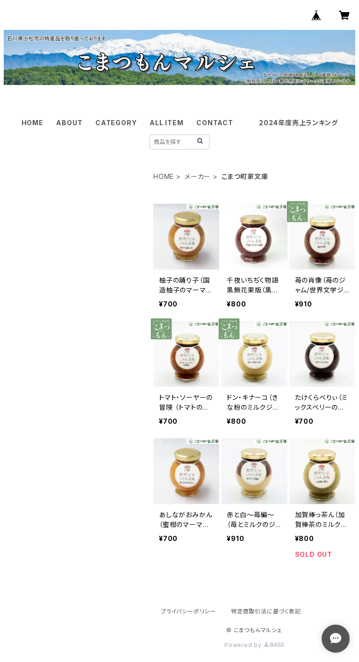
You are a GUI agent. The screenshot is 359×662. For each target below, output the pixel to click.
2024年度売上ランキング (298, 123)
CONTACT (214, 123)
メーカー (198, 176)
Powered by (254, 644)
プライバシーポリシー (188, 611)
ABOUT (69, 123)
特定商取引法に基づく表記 (266, 611)
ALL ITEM (166, 123)
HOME (32, 123)
